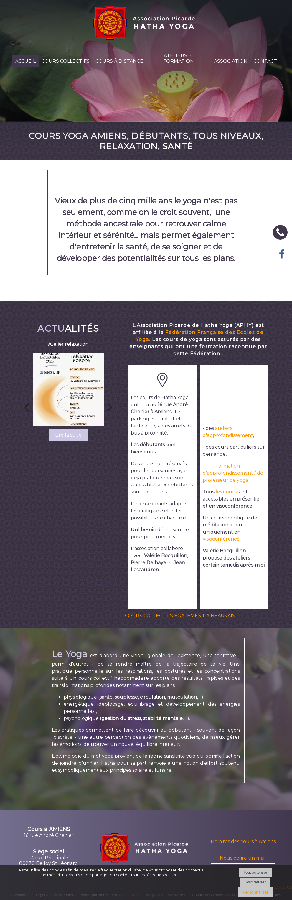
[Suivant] (109, 406)
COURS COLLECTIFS (66, 61)
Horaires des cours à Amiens (243, 841)
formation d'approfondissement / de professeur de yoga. (233, 473)
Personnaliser (255, 892)
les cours (225, 492)
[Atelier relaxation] (68, 389)
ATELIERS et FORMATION (178, 58)
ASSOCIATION (231, 61)
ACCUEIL (25, 61)
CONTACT (265, 61)
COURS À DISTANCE (119, 61)
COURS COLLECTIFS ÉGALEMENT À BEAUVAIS (180, 615)
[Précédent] (26, 406)
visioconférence (221, 539)
